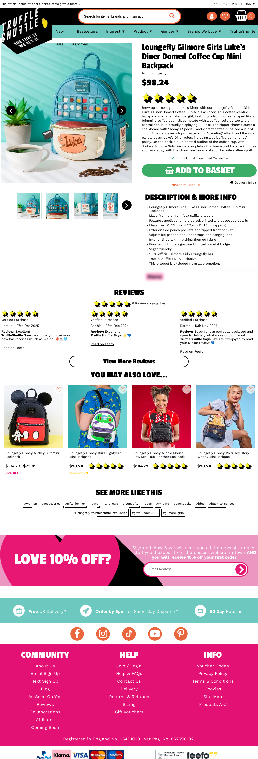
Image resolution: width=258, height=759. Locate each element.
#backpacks (182, 503)
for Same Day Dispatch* (129, 611)
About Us (45, 666)
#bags (147, 503)
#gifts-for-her (75, 503)
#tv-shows (110, 503)
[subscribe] (240, 569)
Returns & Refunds (129, 697)
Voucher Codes (213, 666)
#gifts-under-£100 (145, 513)
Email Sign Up (45, 674)
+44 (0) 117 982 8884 (227, 4)
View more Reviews (129, 361)
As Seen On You (45, 697)
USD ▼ (250, 4)
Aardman (80, 44)
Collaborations (45, 712)
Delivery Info (243, 182)
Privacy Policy (212, 674)
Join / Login (129, 666)
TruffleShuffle (242, 31)
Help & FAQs (129, 674)
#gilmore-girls (173, 513)
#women (30, 503)
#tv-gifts (162, 503)
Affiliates (45, 720)
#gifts (94, 503)
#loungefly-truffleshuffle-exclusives (100, 513)
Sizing (129, 705)
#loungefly (130, 503)
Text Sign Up (45, 681)
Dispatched (209, 158)
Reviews (45, 705)
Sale (60, 44)
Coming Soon (45, 728)
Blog (45, 689)
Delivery (129, 689)
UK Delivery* (39, 611)
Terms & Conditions (213, 681)
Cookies (213, 689)
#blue (200, 503)
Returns (218, 611)
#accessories (50, 503)
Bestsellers (87, 31)
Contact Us (129, 681)
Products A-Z (213, 705)
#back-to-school (221, 503)
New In (62, 31)
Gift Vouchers (129, 712)
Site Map (212, 697)
